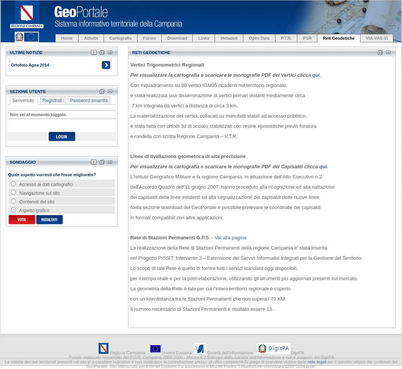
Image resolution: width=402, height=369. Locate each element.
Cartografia (121, 38)
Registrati (52, 100)
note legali (317, 362)
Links (203, 38)
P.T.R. (286, 38)
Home (67, 38)
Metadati (229, 38)
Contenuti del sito (32, 202)
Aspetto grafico (30, 210)
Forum (149, 38)
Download (177, 38)
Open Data (259, 38)
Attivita (91, 38)
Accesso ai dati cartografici (42, 184)
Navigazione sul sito (35, 193)
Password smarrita (89, 100)
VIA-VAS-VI (377, 38)
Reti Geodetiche (339, 38)
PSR (307, 38)
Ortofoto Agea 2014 (30, 65)
